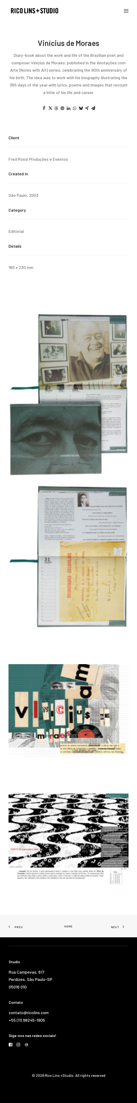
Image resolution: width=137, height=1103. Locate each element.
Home (68, 926)
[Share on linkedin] (68, 108)
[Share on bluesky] (81, 108)
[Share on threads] (56, 108)
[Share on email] (93, 108)
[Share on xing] (87, 108)
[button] (126, 11)
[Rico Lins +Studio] (34, 10)
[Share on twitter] (50, 108)
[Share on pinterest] (62, 108)
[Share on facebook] (44, 108)
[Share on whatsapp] (75, 108)
